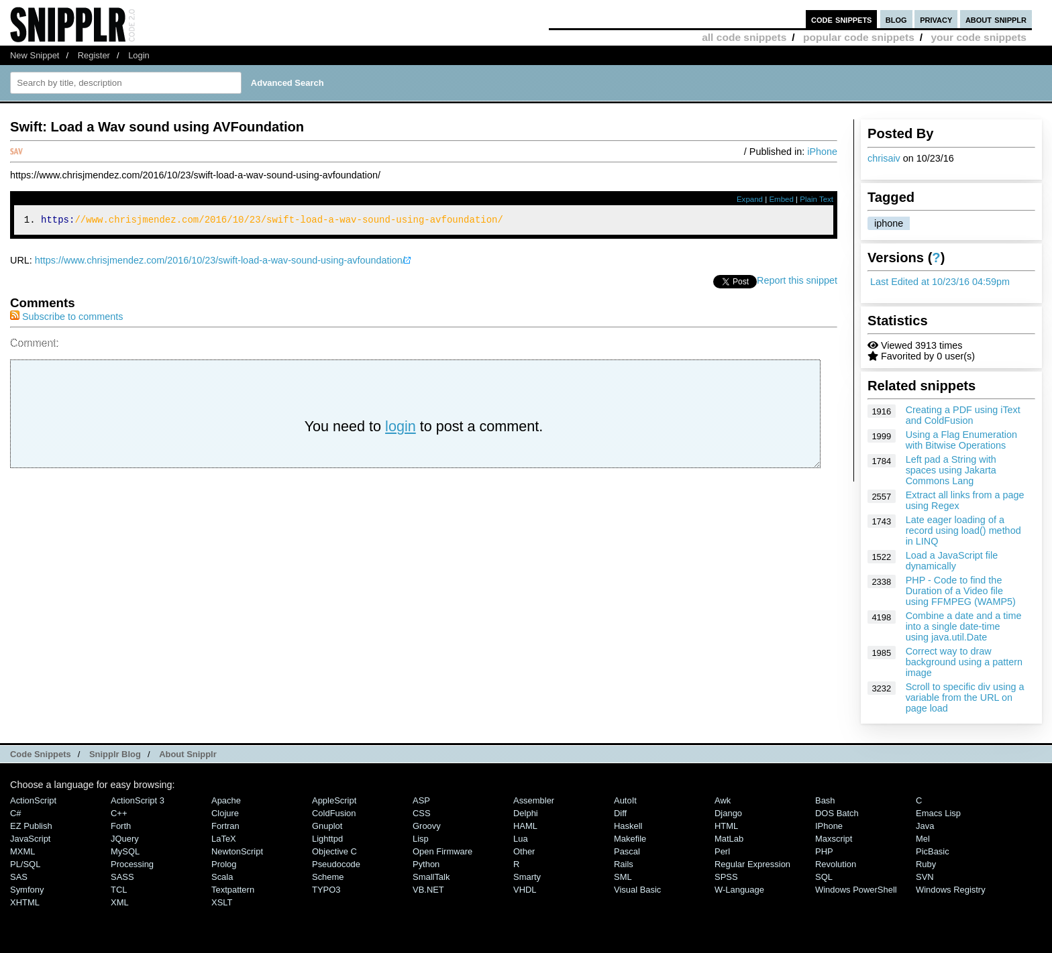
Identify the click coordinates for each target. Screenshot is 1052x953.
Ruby (926, 864)
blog (896, 19)
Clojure (225, 813)
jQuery (125, 839)
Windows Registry (951, 890)
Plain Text (816, 199)
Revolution (835, 864)
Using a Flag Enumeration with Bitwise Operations (961, 440)
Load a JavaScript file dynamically (952, 560)
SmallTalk (431, 877)
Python (426, 864)
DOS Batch (837, 813)
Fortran (225, 826)
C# (15, 813)
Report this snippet (797, 282)
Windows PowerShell (856, 890)
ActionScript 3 (137, 800)
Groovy (427, 826)
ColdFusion (334, 813)
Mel (923, 839)
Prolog (223, 864)
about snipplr (996, 19)
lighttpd (327, 839)
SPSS (726, 877)
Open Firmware (442, 851)
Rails (623, 864)
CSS (422, 813)
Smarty (527, 877)
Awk (723, 800)
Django (728, 813)
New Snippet (34, 55)
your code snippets (979, 37)
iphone (888, 223)
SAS (19, 877)
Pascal (627, 851)
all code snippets (744, 37)
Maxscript (833, 839)
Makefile (630, 839)
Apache (226, 800)
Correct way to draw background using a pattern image (964, 662)
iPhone (822, 151)
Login (139, 55)
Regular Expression (752, 864)
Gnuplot (327, 826)
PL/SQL (25, 864)
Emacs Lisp (938, 813)
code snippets (841, 19)
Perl (722, 851)
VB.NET (428, 890)
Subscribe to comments (66, 318)
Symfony (27, 890)
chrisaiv (883, 158)
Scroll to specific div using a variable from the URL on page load (965, 697)
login (400, 428)
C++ (119, 813)
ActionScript (33, 800)
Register (94, 55)
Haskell (628, 826)
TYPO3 (326, 890)
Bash (825, 800)
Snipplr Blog (115, 754)
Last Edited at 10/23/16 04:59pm (940, 281)
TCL (119, 890)
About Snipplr (188, 754)
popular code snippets (858, 37)
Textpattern (232, 890)
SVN (925, 877)
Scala (222, 877)
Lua (520, 839)
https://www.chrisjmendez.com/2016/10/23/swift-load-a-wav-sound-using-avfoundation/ (220, 262)
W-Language (739, 890)
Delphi (525, 813)
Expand (750, 199)
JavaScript (30, 839)
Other (524, 851)
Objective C (334, 851)
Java (925, 826)
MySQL (125, 851)
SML (623, 877)
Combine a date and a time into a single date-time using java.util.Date (964, 626)
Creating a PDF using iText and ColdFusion (963, 415)
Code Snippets (40, 754)
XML (120, 902)
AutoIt (625, 800)
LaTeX (223, 839)
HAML (525, 826)
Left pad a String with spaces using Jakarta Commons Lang (951, 470)
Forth (121, 826)
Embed (781, 199)
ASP (421, 800)
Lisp (421, 839)
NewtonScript (237, 851)
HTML (726, 826)
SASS (122, 877)
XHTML (25, 902)
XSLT (221, 902)
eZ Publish (31, 826)
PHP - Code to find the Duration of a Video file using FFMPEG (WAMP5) (961, 591)
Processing (132, 864)
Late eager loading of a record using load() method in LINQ (963, 530)
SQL (824, 877)
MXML (22, 851)
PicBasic (932, 851)
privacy (936, 19)
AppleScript (334, 800)
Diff (620, 813)
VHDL (525, 890)
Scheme (328, 877)
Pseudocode (336, 864)
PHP (824, 851)
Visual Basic (637, 890)
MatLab (729, 839)
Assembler (533, 800)
